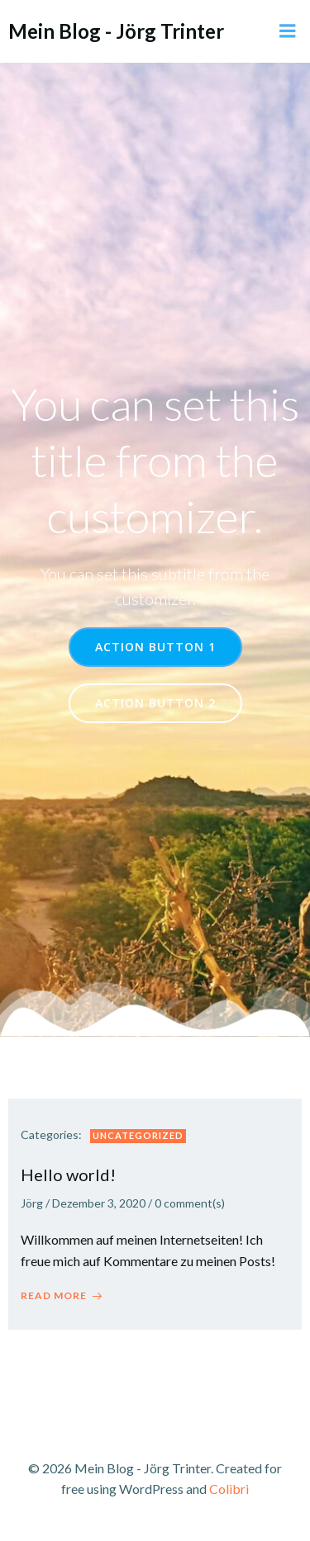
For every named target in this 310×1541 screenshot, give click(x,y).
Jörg (32, 1203)
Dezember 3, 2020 (98, 1203)
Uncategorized (138, 1135)
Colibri (229, 1488)
